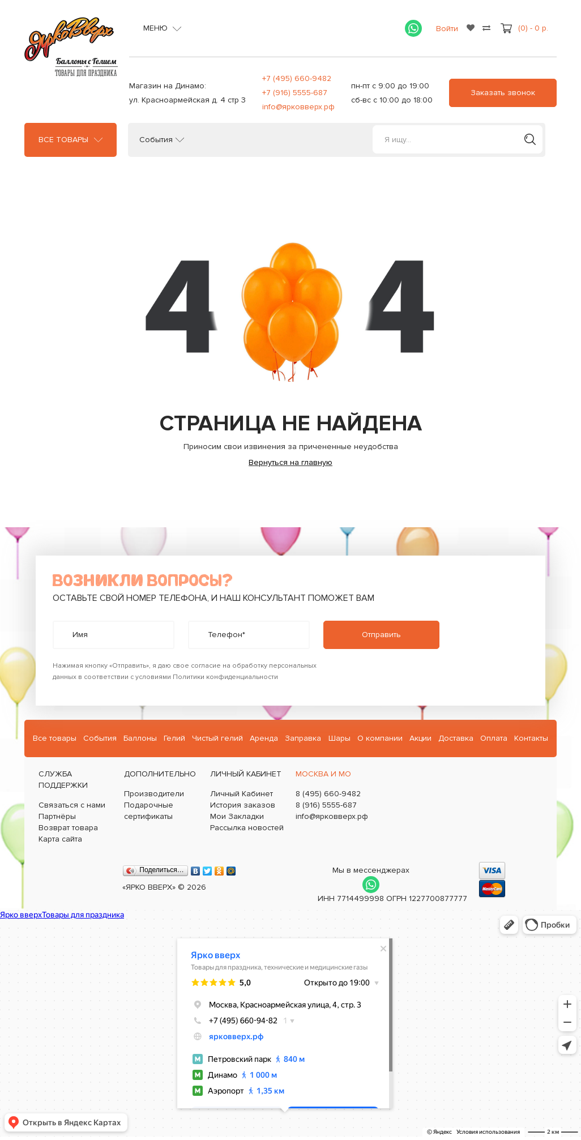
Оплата (493, 738)
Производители (154, 794)
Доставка (455, 738)
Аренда (264, 738)
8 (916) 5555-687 (326, 805)
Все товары (63, 140)
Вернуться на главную (290, 462)
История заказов (242, 805)
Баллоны (140, 738)
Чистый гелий (217, 738)
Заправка (303, 738)
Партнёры (57, 816)
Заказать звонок (503, 92)
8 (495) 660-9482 (328, 794)
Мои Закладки (237, 816)
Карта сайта (60, 839)
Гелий (174, 738)
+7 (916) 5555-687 (294, 92)
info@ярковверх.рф (298, 107)
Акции (420, 738)
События (156, 140)
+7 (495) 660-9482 (296, 78)
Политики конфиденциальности (225, 677)
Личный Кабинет (241, 794)
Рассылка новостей (247, 827)
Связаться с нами (72, 805)
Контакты (531, 738)
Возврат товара (68, 827)
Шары (339, 738)
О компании (380, 738)
